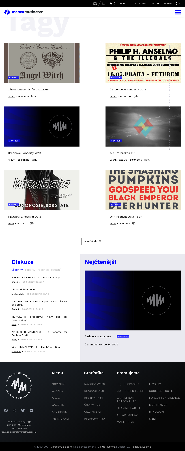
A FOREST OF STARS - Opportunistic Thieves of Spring (40, 303)
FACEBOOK (125, 4)
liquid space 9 (128, 384)
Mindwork (157, 411)
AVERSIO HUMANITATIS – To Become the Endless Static (40, 333)
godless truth (161, 391)
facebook (59, 411)
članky (57, 391)
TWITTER (155, 4)
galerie (58, 404)
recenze (43, 269)
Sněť (153, 418)
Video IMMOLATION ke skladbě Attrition (36, 347)
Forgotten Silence (164, 397)
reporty (30, 269)
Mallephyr (125, 422)
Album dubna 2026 (23, 289)
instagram (60, 418)
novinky (58, 384)
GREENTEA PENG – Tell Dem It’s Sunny (36, 277)
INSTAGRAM (140, 4)
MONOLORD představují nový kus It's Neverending (40, 318)
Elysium (155, 384)
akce (56, 397)
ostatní (56, 269)
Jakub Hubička (106, 446)
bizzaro (136, 446)
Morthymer (158, 404)
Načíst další (92, 241)
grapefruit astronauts (126, 399)
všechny (17, 269)
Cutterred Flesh (130, 391)
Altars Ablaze (128, 415)
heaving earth (128, 408)
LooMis (146, 446)
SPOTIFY (168, 4)
